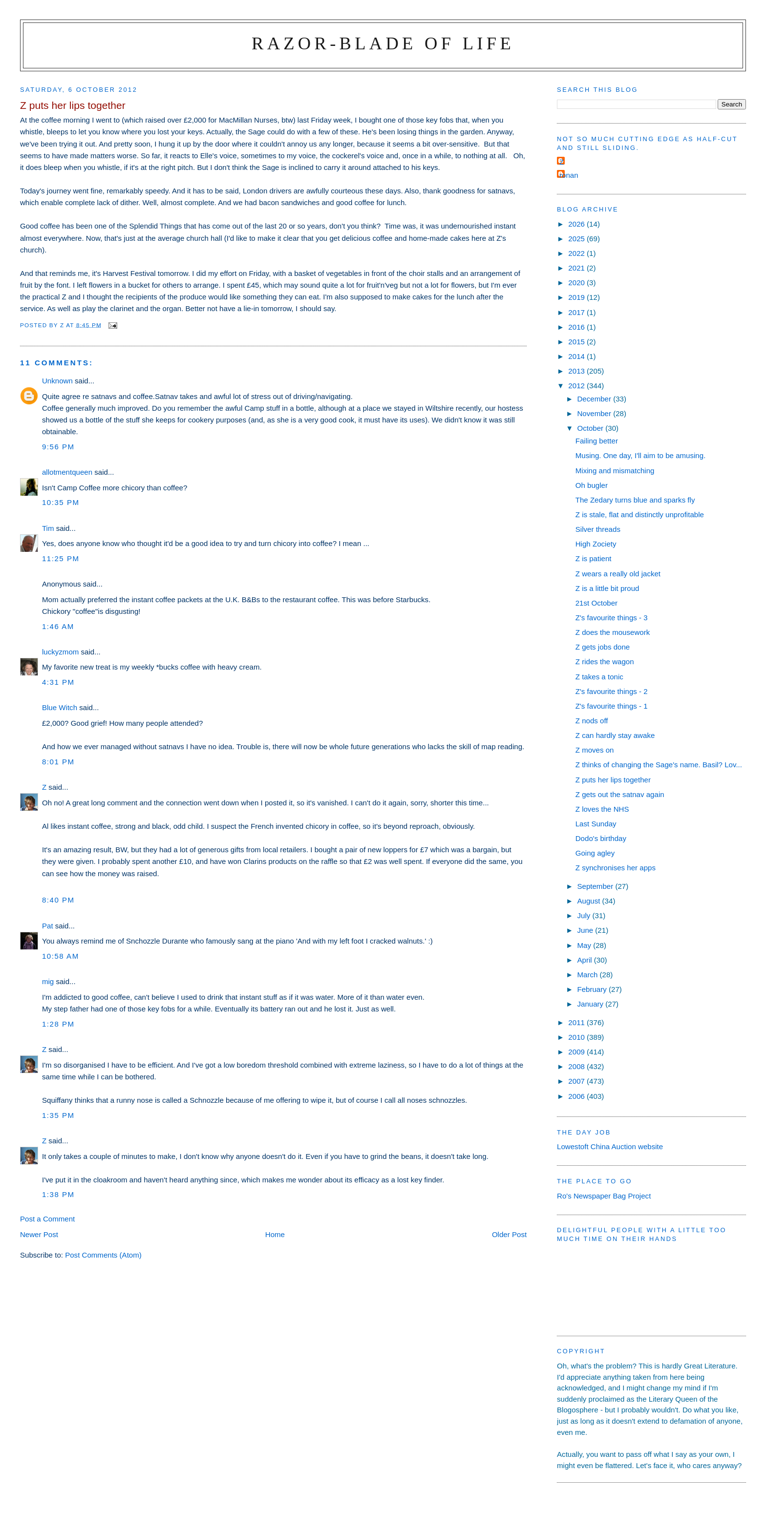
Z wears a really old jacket (617, 573)
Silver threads (597, 529)
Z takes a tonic (599, 677)
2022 (577, 253)
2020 (577, 282)
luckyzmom (60, 652)
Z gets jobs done (602, 647)
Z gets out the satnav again (619, 794)
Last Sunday (596, 824)
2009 (577, 1052)
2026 (577, 224)
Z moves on (594, 750)
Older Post (509, 1234)
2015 (577, 341)
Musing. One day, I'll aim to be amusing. (640, 455)
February (593, 989)
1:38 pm (58, 1194)
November (595, 413)
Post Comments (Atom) (103, 1255)
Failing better (596, 441)
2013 (577, 371)
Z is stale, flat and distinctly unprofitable (639, 514)
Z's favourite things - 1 (611, 706)
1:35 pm (58, 1115)
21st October (596, 603)
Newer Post (39, 1234)
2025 (577, 238)
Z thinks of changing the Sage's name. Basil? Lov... (658, 764)
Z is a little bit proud (607, 588)
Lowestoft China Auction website (610, 1146)
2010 (577, 1037)
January (591, 1004)
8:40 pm (58, 900)
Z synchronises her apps (615, 867)
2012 (577, 385)
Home (275, 1234)
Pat (47, 926)
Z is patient (593, 558)
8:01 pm (58, 761)
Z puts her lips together (613, 780)
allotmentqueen (67, 472)
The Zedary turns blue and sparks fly (635, 500)
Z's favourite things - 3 (611, 617)
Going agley (595, 853)
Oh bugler (591, 485)
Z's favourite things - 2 (611, 691)
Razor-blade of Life (383, 43)
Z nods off (591, 720)
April (585, 960)
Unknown (57, 381)
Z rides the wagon (604, 661)
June (586, 930)
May (585, 945)
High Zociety (596, 544)
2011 (577, 1022)
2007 (577, 1081)
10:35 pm (61, 502)
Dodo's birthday (600, 838)
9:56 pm (58, 446)
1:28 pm (58, 1024)
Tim (48, 528)
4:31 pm (58, 682)
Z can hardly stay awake (615, 735)
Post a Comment (47, 1219)
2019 (577, 297)
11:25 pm (61, 558)
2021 (577, 268)
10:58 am (60, 956)
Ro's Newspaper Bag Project (604, 1196)
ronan (568, 175)
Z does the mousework (612, 632)
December (595, 399)
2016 (577, 327)
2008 (577, 1066)
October (591, 428)
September (596, 886)
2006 (577, 1096)
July (584, 915)
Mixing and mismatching (615, 470)
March (588, 974)
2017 (577, 312)
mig (48, 981)
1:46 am (58, 626)
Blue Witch (59, 707)
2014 (577, 356)
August (589, 901)
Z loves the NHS (602, 809)
